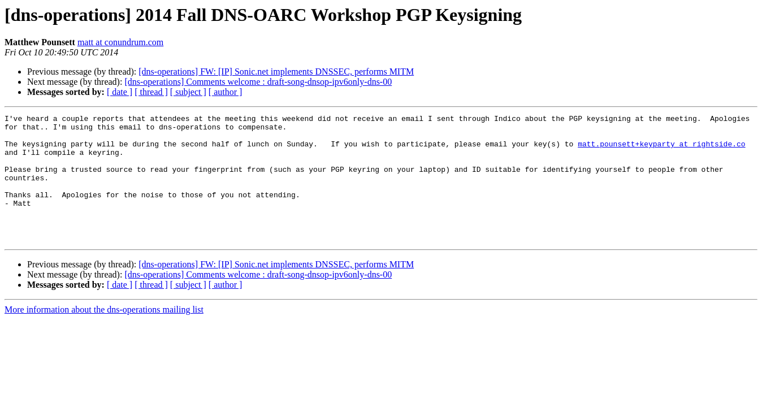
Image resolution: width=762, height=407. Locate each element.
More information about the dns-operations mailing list (104, 335)
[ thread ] (151, 92)
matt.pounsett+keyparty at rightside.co (661, 150)
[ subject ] (188, 92)
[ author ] (226, 92)
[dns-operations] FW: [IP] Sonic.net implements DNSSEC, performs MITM (276, 71)
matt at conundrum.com (120, 42)
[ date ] (119, 92)
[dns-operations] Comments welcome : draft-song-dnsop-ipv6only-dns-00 (258, 81)
